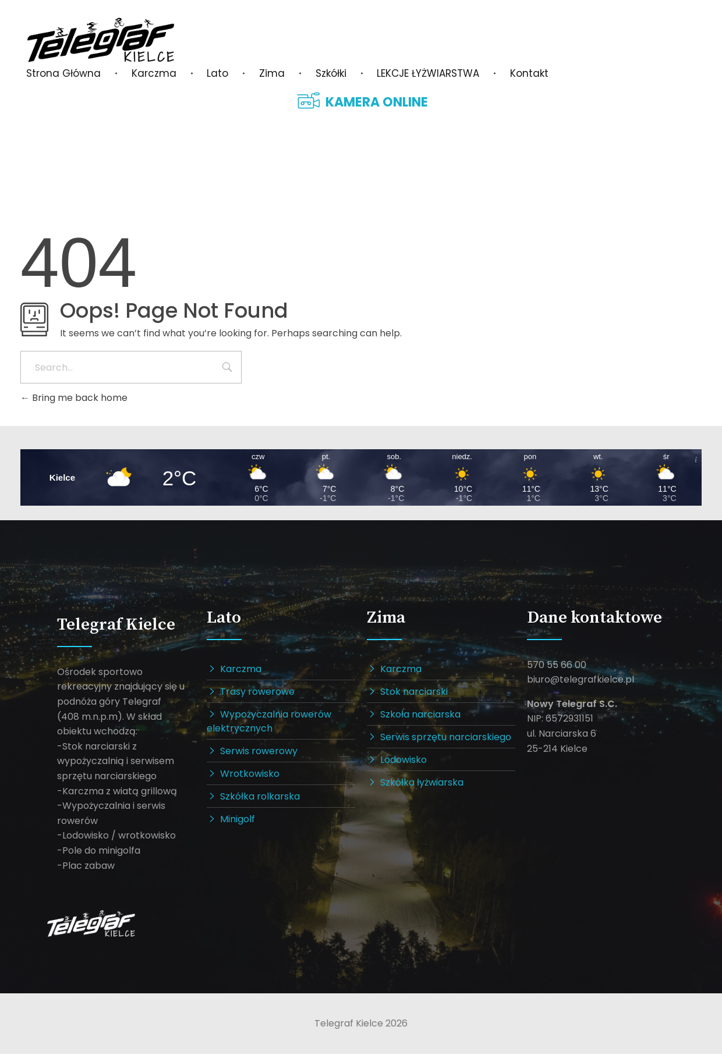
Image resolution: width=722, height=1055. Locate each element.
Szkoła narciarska (420, 715)
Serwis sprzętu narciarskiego (445, 738)
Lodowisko (403, 761)
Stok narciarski (414, 692)
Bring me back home (74, 397)
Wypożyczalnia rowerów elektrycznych (269, 722)
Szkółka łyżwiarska (421, 783)
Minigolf (237, 820)
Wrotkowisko (249, 775)
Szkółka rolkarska (260, 797)
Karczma (240, 670)
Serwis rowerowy (259, 752)
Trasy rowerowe (257, 692)
